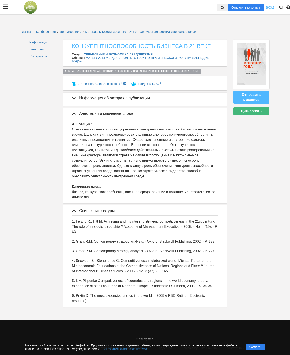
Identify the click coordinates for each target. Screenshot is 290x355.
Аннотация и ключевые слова (102, 113)
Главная (26, 31)
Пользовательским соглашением (124, 349)
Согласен (255, 347)
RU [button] (281, 7)
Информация (38, 42)
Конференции (46, 31)
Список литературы (93, 211)
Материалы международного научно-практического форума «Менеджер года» (140, 31)
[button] (5, 7)
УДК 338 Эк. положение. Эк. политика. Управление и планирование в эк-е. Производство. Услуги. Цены (132, 70)
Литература (39, 56)
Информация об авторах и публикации (111, 98)
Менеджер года (71, 31)
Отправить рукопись (245, 7)
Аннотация (38, 49)
